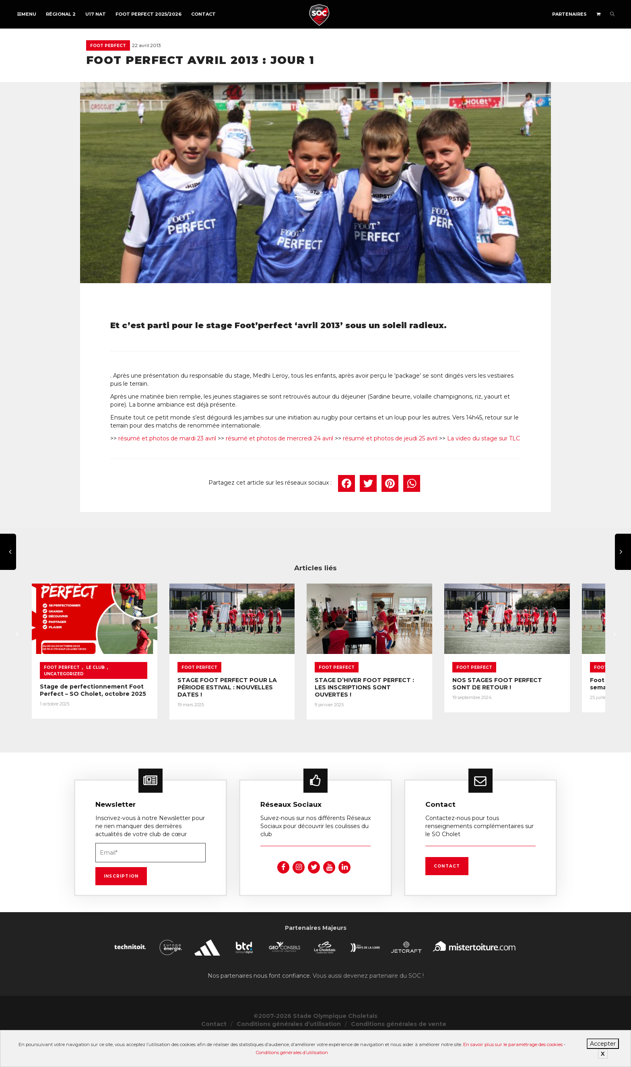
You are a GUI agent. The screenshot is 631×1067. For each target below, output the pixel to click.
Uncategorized (131, 698)
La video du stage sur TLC (483, 438)
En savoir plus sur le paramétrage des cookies (513, 1044)
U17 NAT (95, 14)
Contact (203, 14)
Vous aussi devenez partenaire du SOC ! (368, 1002)
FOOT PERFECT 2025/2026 (148, 14)
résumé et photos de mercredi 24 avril (279, 438)
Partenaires (569, 14)
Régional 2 (61, 14)
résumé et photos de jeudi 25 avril (390, 438)
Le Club (95, 698)
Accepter (603, 1043)
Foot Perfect (108, 45)
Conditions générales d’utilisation (292, 1052)
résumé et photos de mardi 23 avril (167, 438)
